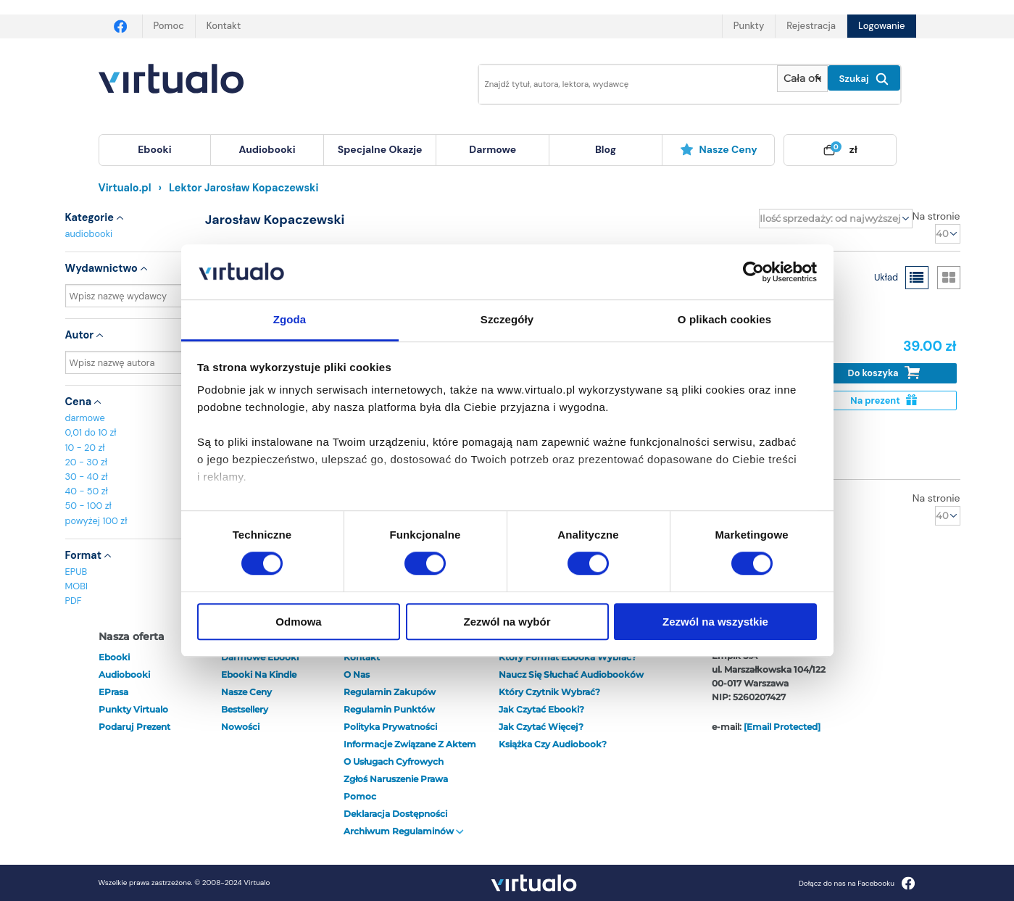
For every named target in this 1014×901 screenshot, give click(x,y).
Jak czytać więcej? (541, 726)
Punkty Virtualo (133, 709)
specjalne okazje (380, 149)
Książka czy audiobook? (553, 744)
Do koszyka (884, 373)
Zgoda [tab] (290, 320)
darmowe (492, 149)
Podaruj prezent (134, 726)
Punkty (749, 26)
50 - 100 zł (88, 505)
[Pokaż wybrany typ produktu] (802, 78)
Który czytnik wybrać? (549, 691)
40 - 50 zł (86, 491)
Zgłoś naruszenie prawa (396, 778)
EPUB (76, 571)
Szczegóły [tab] (507, 320)
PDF (73, 600)
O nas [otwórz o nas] (357, 674)
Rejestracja (811, 26)
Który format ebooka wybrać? (567, 657)
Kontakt (224, 26)
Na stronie (936, 216)
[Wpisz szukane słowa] (618, 84)
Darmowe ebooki (260, 657)
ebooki (114, 657)
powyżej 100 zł (96, 521)
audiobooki (89, 234)
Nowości (240, 726)
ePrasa (113, 691)
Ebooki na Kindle (258, 674)
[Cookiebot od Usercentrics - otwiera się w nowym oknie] (753, 272)
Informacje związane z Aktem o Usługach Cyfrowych (410, 753)
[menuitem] (155, 150)
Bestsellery (244, 709)
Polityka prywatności (390, 726)
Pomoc (169, 26)
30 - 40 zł (86, 476)
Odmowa (298, 621)
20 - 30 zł (86, 462)
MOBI (76, 586)
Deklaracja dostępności (395, 813)
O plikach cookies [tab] (724, 320)
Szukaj (864, 79)
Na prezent (883, 400)
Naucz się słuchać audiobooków (571, 674)
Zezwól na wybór (506, 621)
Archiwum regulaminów (404, 831)
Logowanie (881, 26)
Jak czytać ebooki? (541, 709)
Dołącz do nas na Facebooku (857, 883)
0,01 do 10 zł (91, 432)
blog (605, 149)
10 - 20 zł (85, 447)
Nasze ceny (718, 149)
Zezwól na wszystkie (715, 621)
